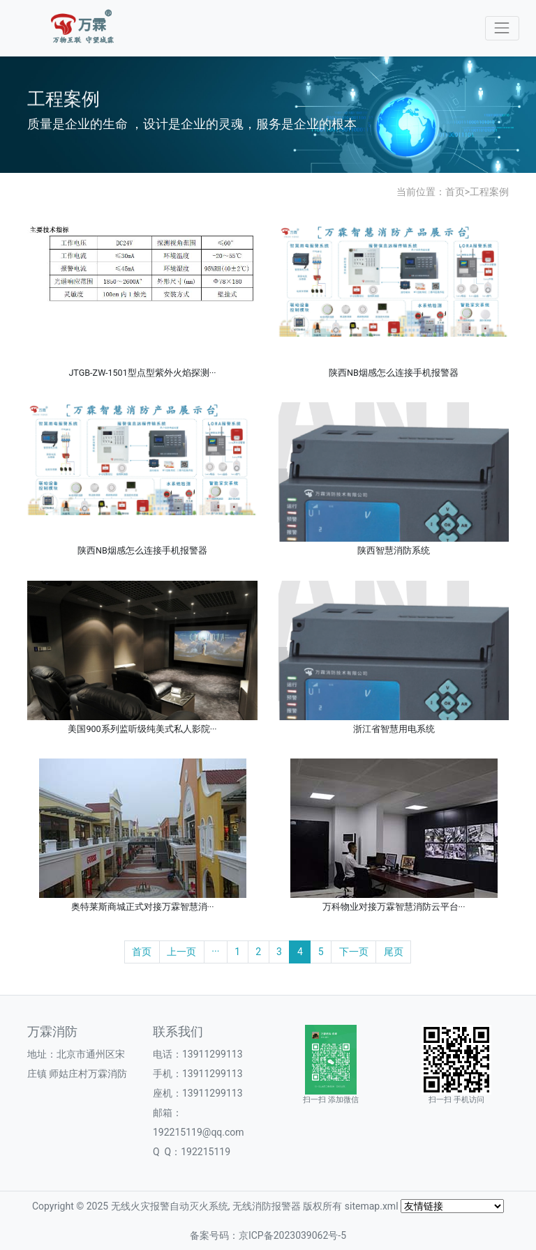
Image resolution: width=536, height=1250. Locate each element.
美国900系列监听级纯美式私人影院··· (142, 729)
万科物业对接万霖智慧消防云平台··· (394, 906)
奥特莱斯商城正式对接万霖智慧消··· (142, 906)
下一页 (353, 951)
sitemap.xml (372, 1206)
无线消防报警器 (266, 1206)
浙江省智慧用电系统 (394, 729)
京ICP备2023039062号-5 (292, 1235)
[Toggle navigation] (502, 28)
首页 (455, 191)
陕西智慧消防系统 (393, 550)
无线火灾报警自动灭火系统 (169, 1206)
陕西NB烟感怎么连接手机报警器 (394, 372)
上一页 (181, 951)
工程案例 (489, 191)
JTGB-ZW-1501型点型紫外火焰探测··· (142, 372)
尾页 (393, 951)
